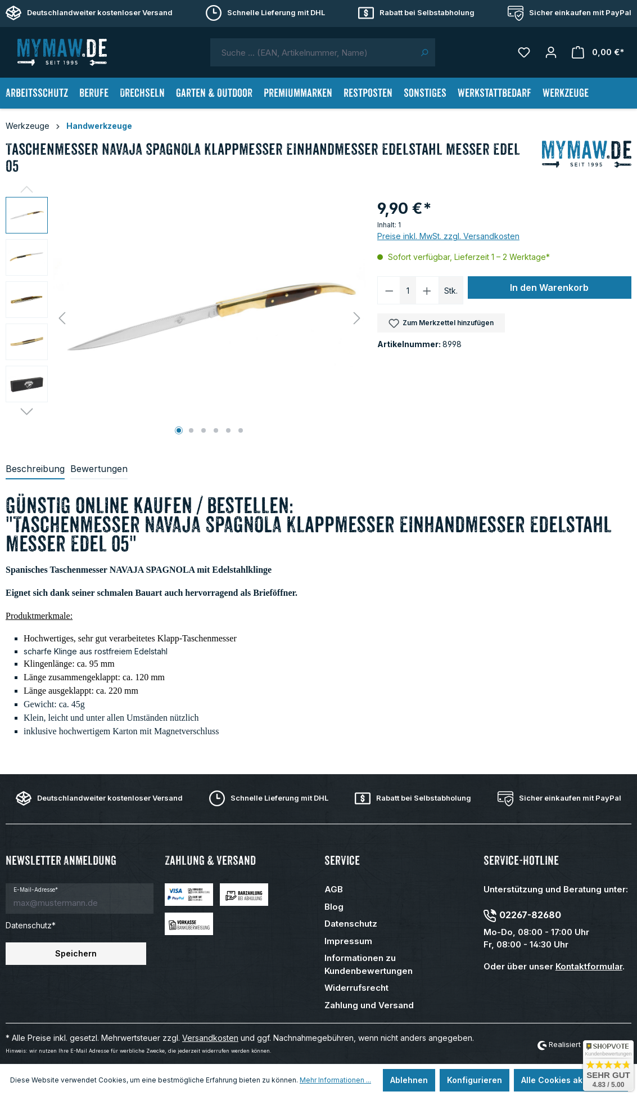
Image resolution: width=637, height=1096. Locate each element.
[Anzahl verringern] (389, 290)
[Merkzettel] (523, 52)
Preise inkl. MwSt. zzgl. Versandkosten (448, 236)
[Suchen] (424, 52)
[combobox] (312, 52)
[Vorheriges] (61, 318)
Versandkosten (210, 1038)
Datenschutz (350, 923)
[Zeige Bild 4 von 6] (216, 430)
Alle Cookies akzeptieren (571, 1080)
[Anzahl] (408, 290)
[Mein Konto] (550, 52)
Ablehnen (409, 1080)
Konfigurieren (474, 1080)
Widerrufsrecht (356, 987)
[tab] (35, 469)
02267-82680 (530, 914)
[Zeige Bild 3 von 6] (203, 430)
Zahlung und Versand (369, 1005)
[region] (186, 318)
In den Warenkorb (549, 287)
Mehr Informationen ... (335, 1080)
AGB (333, 889)
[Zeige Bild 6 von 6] (240, 430)
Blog (334, 906)
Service (342, 860)
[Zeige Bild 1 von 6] (179, 430)
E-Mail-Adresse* (35, 889)
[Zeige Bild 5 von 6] (228, 430)
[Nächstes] (357, 318)
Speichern (76, 953)
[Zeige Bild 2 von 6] (191, 430)
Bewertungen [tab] (99, 468)
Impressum (348, 941)
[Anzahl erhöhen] (427, 290)
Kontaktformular (588, 966)
